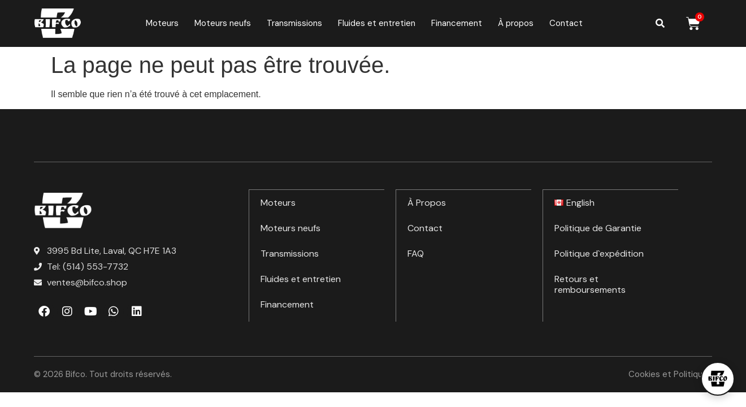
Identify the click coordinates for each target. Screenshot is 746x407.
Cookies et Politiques (670, 374)
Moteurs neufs (222, 23)
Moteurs (162, 23)
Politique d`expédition (599, 253)
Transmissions (294, 23)
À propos (516, 23)
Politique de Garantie (597, 227)
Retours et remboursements (590, 283)
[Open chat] (718, 379)
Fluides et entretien (376, 23)
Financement (456, 23)
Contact (566, 23)
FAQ (415, 253)
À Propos (426, 202)
